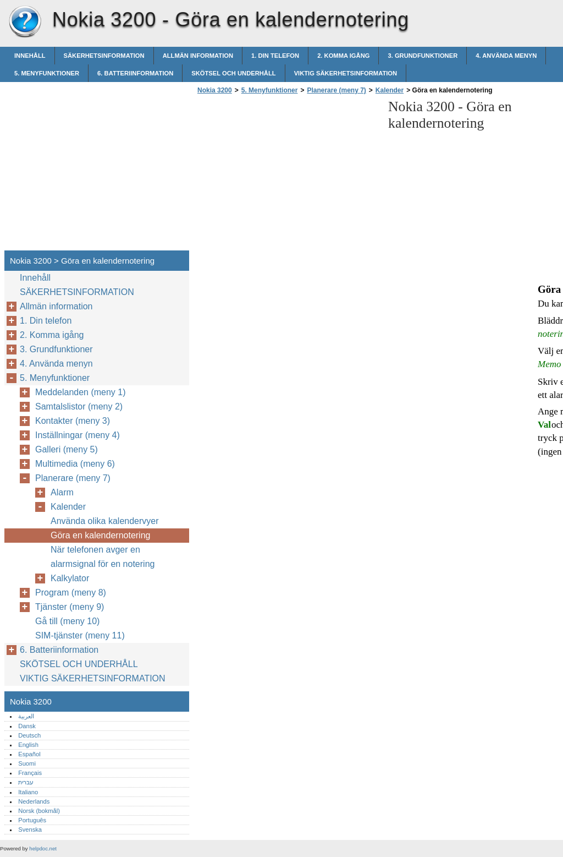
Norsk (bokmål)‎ (39, 810)
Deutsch (29, 735)
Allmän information (198, 55)
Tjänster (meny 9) (69, 607)
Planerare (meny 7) (336, 90)
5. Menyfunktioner (46, 73)
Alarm (62, 492)
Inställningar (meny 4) (77, 435)
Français (30, 772)
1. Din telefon (275, 55)
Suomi (27, 763)
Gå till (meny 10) (67, 621)
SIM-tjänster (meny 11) (80, 635)
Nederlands (33, 801)
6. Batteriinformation (135, 73)
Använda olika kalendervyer (105, 521)
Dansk (27, 726)
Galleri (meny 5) (66, 449)
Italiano (28, 792)
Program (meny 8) (70, 592)
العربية (26, 716)
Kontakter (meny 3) (72, 420)
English (28, 744)
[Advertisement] (287, 176)
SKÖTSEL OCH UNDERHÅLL (233, 73)
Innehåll (30, 55)
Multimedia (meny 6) (75, 463)
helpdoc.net (43, 848)
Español (29, 754)
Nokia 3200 (24, 22)
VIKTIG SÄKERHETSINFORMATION (346, 73)
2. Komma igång (343, 55)
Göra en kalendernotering (100, 535)
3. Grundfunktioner (422, 55)
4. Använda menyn (506, 55)
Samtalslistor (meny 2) (79, 406)
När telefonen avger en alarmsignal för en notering (102, 557)
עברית (26, 782)
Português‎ (32, 820)
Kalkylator (70, 578)
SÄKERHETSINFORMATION (104, 55)
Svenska (30, 829)
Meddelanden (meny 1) (80, 392)
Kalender (390, 90)
